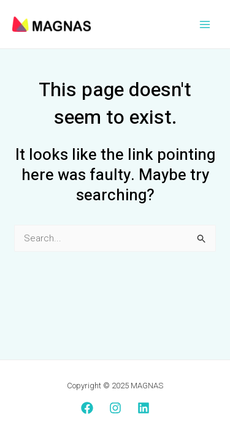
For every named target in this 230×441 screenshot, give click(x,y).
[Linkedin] (143, 408)
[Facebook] (87, 408)
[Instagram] (115, 408)
